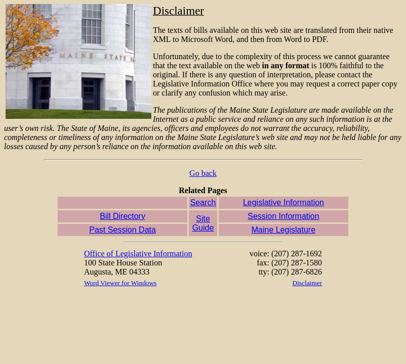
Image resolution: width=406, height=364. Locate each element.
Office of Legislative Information (138, 253)
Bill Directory (122, 216)
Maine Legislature (283, 229)
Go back (203, 173)
